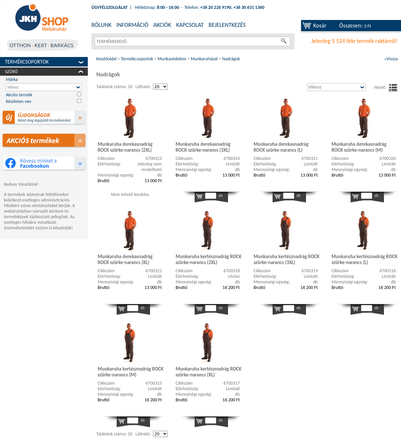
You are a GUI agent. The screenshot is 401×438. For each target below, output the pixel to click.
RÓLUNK (101, 25)
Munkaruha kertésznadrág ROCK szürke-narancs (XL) (208, 372)
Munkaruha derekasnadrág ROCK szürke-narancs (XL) (125, 259)
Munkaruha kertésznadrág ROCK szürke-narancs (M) (130, 372)
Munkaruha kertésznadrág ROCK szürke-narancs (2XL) (208, 259)
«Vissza (391, 59)
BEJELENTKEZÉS (227, 25)
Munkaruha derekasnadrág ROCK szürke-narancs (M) (359, 147)
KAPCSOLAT (189, 25)
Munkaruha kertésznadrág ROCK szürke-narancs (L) (364, 259)
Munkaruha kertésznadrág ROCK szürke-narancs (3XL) (286, 259)
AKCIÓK (162, 25)
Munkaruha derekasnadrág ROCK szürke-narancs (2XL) (125, 147)
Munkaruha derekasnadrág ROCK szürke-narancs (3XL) (203, 147)
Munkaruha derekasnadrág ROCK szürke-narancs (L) (281, 147)
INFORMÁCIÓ (132, 25)
